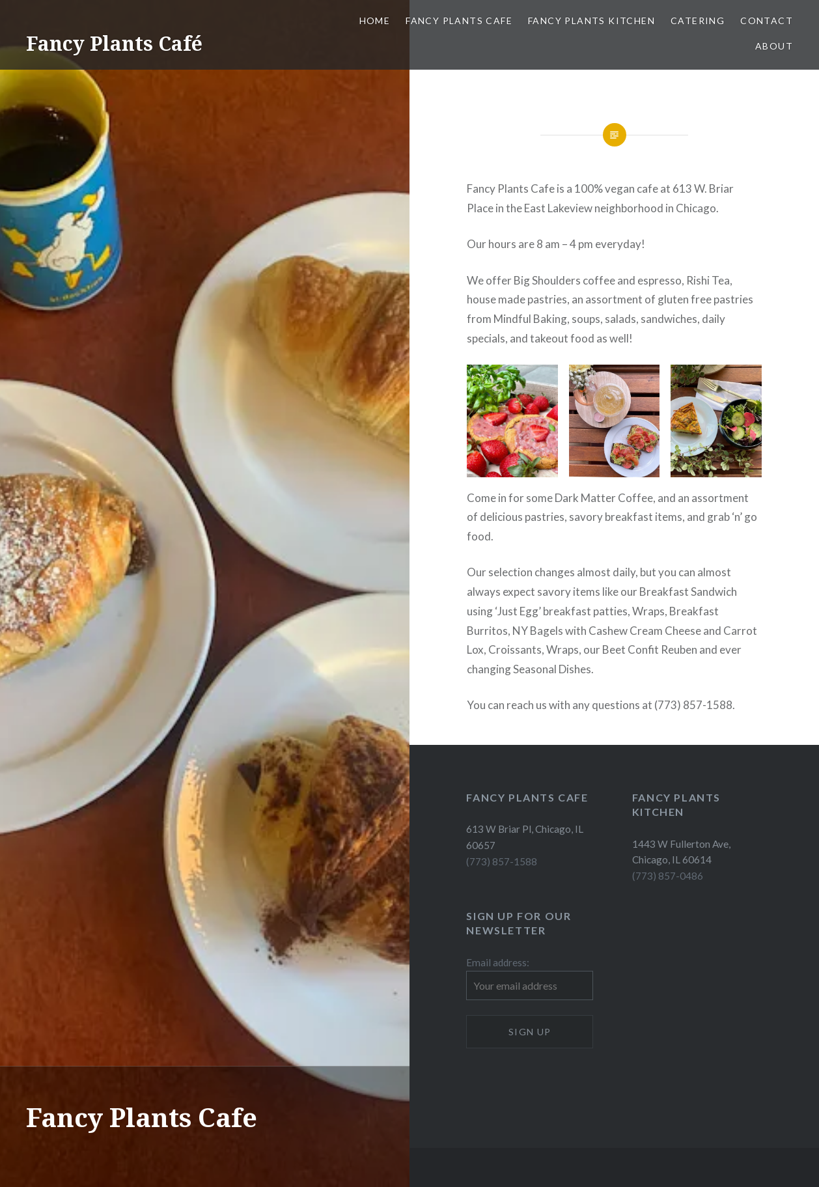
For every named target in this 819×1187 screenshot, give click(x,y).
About (774, 45)
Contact (766, 20)
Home (375, 20)
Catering (698, 20)
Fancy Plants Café (114, 43)
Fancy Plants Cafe (459, 20)
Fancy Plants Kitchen (591, 20)
